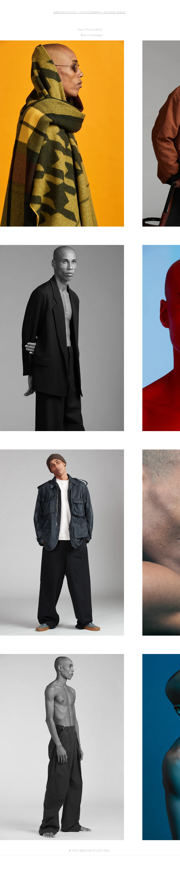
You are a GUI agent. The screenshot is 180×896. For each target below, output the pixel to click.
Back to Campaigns (91, 35)
